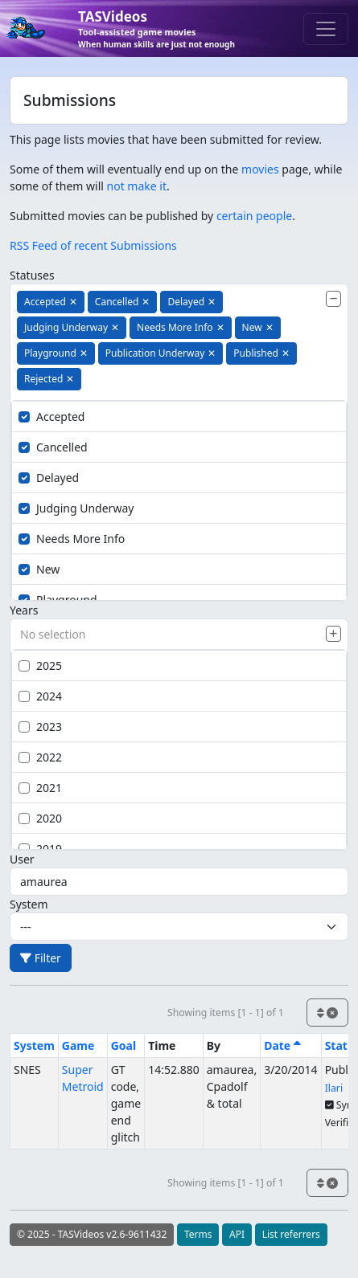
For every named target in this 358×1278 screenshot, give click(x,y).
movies (260, 169)
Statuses (32, 275)
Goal (123, 1045)
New (39, 569)
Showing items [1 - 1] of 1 (225, 1012)
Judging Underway (76, 508)
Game (78, 1045)
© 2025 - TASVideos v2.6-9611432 (92, 1234)
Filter (40, 958)
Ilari (334, 1088)
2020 (40, 818)
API (237, 1234)
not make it (137, 186)
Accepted (51, 416)
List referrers (291, 1234)
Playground (58, 599)
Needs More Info (72, 538)
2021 (40, 787)
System (29, 904)
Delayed (49, 477)
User (22, 859)
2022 (40, 757)
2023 (40, 726)
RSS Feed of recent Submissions (93, 245)
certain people (254, 215)
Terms (198, 1234)
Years (24, 610)
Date (282, 1045)
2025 (40, 665)
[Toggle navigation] (325, 29)
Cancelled (53, 447)
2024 (40, 696)
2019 (40, 848)
